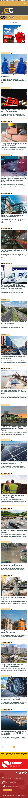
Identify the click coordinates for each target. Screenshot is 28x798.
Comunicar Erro (7, 790)
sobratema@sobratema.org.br (12, 786)
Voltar (23, 49)
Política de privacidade (21, 795)
